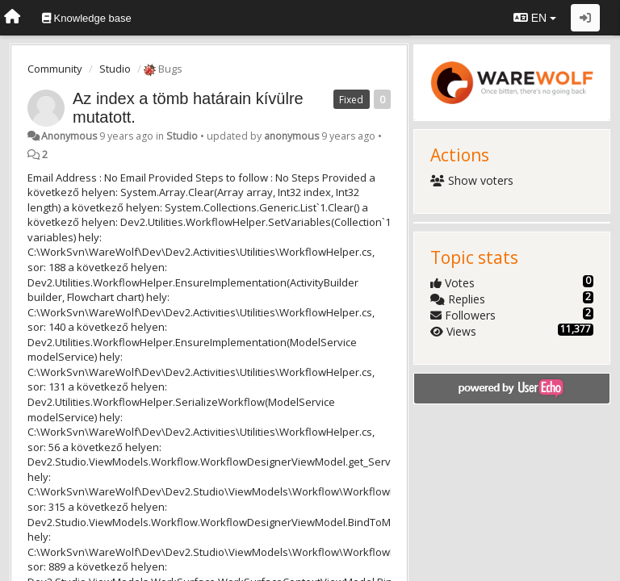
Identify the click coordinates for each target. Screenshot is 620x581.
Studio (115, 68)
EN (534, 17)
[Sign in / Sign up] (585, 17)
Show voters (471, 180)
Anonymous (69, 136)
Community (54, 68)
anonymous (291, 136)
